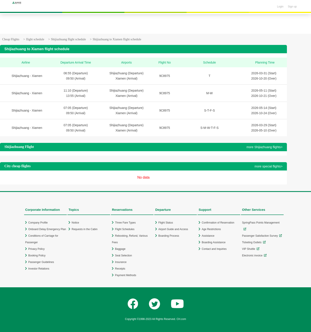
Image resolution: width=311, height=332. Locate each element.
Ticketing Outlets (252, 242)
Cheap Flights (10, 39)
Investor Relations (38, 268)
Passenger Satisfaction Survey (260, 235)
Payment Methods (125, 275)
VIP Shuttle (248, 248)
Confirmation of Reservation (218, 222)
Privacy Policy (36, 248)
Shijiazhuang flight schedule (68, 39)
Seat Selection (123, 255)
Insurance (121, 262)
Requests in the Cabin (84, 229)
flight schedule (35, 39)
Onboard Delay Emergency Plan (47, 229)
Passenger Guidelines (41, 262)
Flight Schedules (124, 229)
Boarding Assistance (214, 242)
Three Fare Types (125, 222)
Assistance (208, 235)
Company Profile (38, 222)
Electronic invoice (252, 255)
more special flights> (268, 166)
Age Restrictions (211, 229)
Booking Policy (37, 255)
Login (280, 6)
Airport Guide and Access (173, 229)
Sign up (292, 6)
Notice (75, 222)
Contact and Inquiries (214, 248)
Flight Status (165, 222)
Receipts (120, 268)
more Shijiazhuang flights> (264, 147)
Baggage (120, 248)
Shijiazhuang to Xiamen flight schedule (117, 39)
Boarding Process (168, 235)
